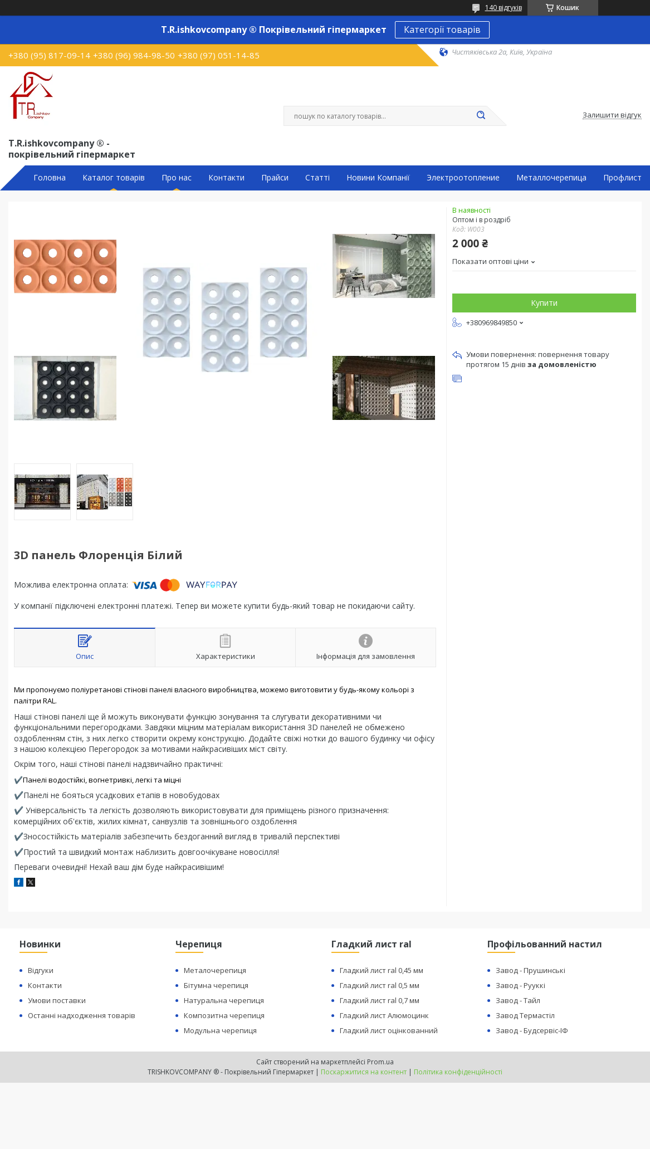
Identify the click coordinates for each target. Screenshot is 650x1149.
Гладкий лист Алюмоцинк (384, 1015)
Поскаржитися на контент (364, 1072)
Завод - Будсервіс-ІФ (532, 1030)
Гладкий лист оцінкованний (389, 1030)
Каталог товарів (113, 178)
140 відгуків (503, 7)
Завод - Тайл (518, 1000)
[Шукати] (481, 116)
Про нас (177, 178)
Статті (317, 178)
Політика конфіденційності (458, 1072)
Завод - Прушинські (530, 970)
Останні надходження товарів (81, 1015)
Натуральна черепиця (224, 1000)
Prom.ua (380, 1062)
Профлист (622, 178)
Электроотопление (463, 178)
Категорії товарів (442, 29)
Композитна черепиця (224, 1015)
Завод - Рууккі (520, 985)
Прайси (275, 178)
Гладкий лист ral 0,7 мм (379, 1000)
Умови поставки (57, 1000)
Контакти (226, 178)
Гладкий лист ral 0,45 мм (381, 970)
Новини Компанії (378, 178)
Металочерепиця (215, 970)
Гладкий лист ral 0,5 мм (379, 985)
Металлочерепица (551, 178)
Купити (544, 302)
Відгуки (40, 970)
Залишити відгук (612, 115)
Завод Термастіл (525, 1015)
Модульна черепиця (220, 1030)
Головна (49, 178)
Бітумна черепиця (216, 985)
